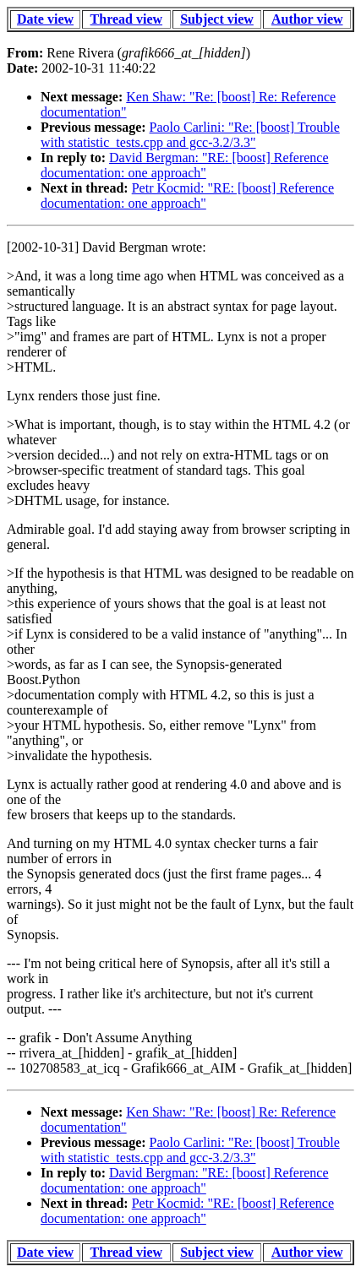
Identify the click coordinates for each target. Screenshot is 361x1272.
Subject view (217, 19)
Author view (307, 19)
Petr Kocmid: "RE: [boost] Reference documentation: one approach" (187, 195)
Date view (45, 19)
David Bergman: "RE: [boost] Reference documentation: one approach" (185, 165)
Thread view (126, 19)
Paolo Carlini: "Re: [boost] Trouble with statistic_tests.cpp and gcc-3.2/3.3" (190, 134)
